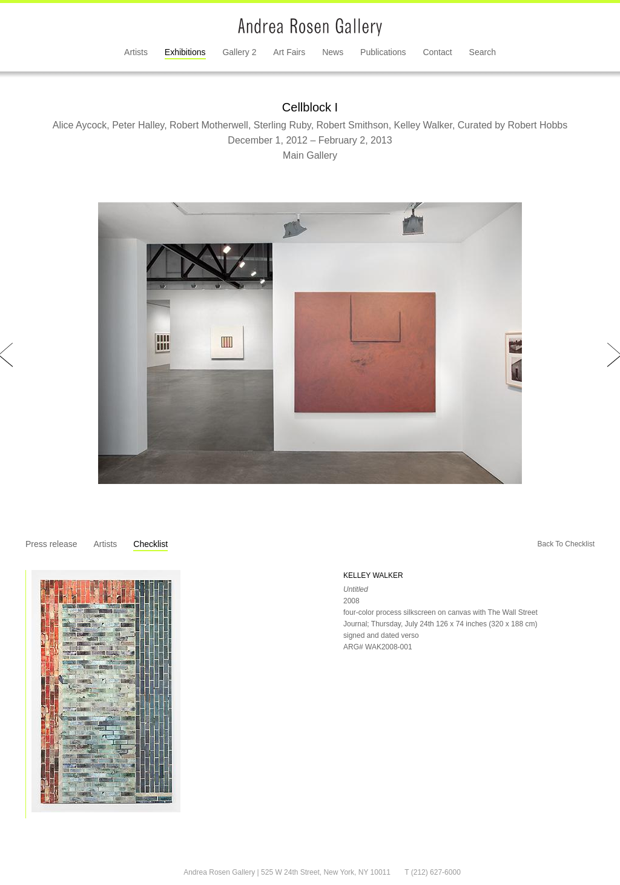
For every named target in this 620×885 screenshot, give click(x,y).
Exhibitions (185, 52)
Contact (437, 52)
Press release (51, 544)
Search (482, 52)
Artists (136, 52)
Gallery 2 (239, 52)
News (332, 52)
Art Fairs (289, 52)
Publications (383, 52)
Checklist (150, 544)
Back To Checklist (566, 544)
